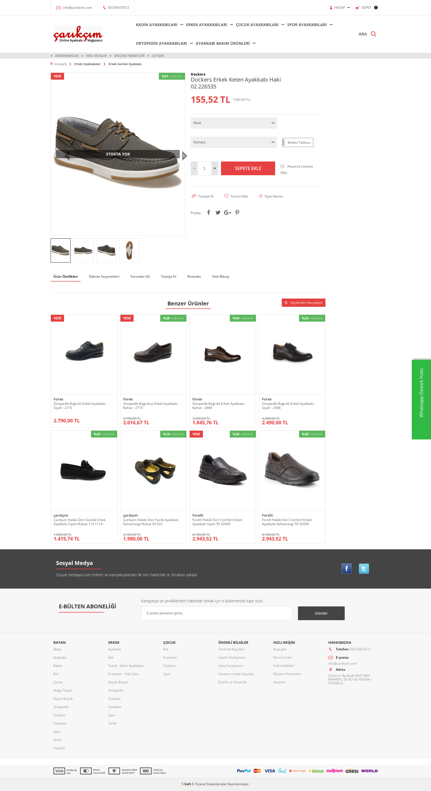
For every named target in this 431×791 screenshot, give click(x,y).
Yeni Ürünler (96, 56)
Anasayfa (279, 649)
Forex (58, 399)
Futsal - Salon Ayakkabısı (126, 665)
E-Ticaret (199, 784)
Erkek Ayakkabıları (206, 24)
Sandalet (59, 723)
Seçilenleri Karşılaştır (303, 302)
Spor (56, 731)
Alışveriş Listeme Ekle (297, 169)
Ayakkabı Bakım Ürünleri (223, 43)
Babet (57, 665)
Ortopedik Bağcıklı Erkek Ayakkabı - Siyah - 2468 (289, 406)
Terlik (57, 739)
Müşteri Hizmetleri (129, 56)
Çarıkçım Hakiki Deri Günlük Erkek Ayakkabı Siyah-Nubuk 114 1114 (80, 522)
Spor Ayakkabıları (307, 24)
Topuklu (59, 748)
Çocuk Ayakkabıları (257, 24)
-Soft (186, 784)
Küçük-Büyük (63, 698)
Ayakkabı (59, 657)
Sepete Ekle (248, 168)
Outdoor (59, 715)
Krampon (170, 657)
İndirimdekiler (67, 56)
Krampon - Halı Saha (123, 674)
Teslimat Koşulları (231, 649)
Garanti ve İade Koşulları (236, 674)
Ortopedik (60, 706)
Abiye (57, 649)
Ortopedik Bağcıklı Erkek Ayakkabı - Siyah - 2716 (80, 406)
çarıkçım (61, 515)
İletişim (158, 56)
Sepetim (279, 682)
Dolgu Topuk (62, 690)
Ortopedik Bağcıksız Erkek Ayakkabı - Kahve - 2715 (151, 406)
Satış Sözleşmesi (231, 665)
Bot (56, 674)
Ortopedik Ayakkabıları (161, 43)
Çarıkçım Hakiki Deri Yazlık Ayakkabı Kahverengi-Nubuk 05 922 (150, 522)
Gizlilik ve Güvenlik (232, 682)
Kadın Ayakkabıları (157, 24)
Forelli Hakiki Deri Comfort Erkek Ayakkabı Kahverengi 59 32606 (287, 522)
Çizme (58, 682)
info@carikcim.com (77, 7)
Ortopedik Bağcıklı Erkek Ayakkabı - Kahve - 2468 (219, 406)
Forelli (197, 515)
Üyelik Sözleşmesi (232, 657)
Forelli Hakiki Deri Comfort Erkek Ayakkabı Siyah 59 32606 (217, 522)
